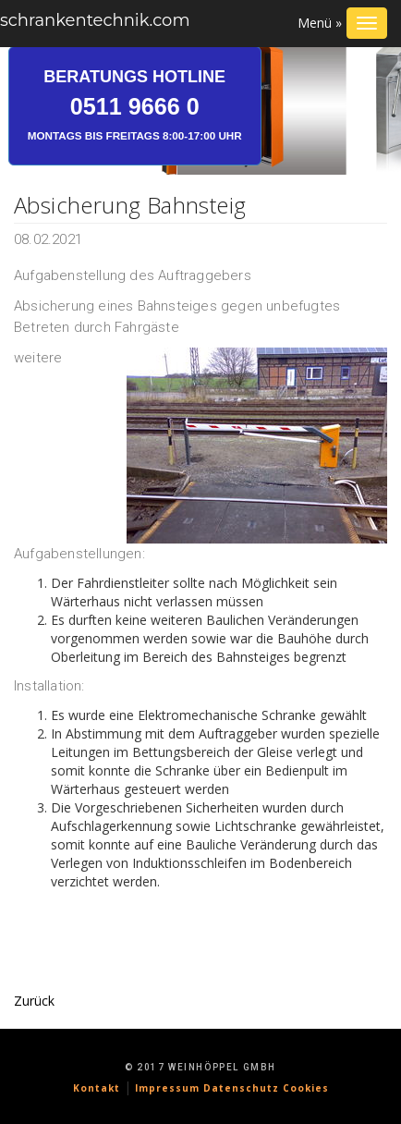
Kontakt (96, 1087)
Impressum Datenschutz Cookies (232, 1087)
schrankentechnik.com (95, 20)
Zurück (34, 1000)
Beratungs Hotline (135, 104)
